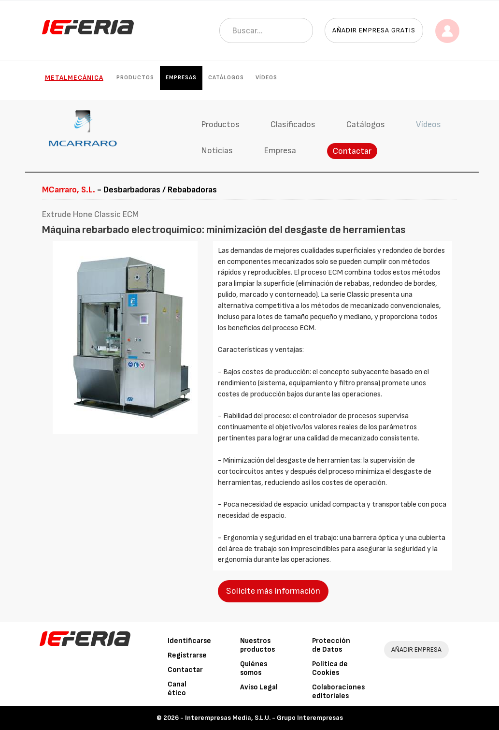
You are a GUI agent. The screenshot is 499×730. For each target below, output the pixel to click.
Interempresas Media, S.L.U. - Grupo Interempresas (264, 718)
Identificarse (189, 640)
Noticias (217, 151)
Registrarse (187, 655)
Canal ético (177, 689)
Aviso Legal (259, 687)
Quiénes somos (253, 668)
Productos (135, 77)
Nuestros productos (257, 645)
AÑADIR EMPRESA (416, 649)
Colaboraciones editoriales (338, 692)
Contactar (352, 151)
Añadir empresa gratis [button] (373, 30)
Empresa (280, 151)
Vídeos (266, 77)
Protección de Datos (331, 645)
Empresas (181, 77)
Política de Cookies (330, 668)
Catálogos (226, 77)
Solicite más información (273, 591)
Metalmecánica (74, 77)
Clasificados (293, 124)
